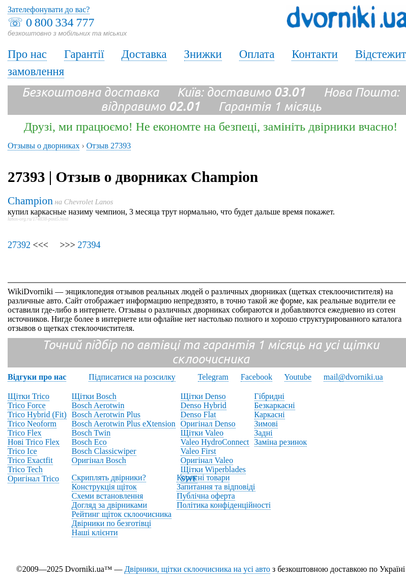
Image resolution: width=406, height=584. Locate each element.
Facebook (256, 377)
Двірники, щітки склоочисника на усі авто (197, 569)
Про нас (27, 54)
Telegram (213, 377)
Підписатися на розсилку (132, 377)
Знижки (203, 54)
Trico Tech (25, 469)
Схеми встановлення (107, 495)
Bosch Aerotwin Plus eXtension (124, 423)
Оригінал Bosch (99, 460)
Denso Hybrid (203, 405)
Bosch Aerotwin (98, 405)
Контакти (314, 54)
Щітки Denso (203, 396)
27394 (88, 245)
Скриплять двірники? (109, 477)
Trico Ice (22, 451)
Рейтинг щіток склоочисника (121, 514)
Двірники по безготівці (111, 523)
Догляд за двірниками (109, 505)
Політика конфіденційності (224, 505)
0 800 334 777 (60, 22)
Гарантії (84, 54)
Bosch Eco (89, 442)
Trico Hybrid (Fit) (37, 414)
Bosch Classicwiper (104, 451)
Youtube (298, 377)
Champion (30, 201)
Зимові (266, 423)
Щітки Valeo (202, 432)
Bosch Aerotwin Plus (106, 414)
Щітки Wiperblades (213, 469)
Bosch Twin (91, 432)
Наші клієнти (95, 532)
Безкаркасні (274, 405)
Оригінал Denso (208, 423)
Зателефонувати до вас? (49, 9)
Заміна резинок (280, 442)
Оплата (257, 54)
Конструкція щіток (104, 486)
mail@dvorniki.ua (353, 377)
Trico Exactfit (30, 460)
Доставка (144, 54)
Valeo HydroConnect (215, 442)
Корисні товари (203, 477)
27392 (19, 245)
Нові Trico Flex (34, 442)
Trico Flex (25, 432)
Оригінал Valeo (207, 460)
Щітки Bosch (94, 396)
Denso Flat (198, 414)
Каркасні (269, 414)
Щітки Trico (28, 396)
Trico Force (27, 405)
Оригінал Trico (33, 478)
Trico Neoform (32, 423)
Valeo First (198, 451)
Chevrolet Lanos (88, 202)
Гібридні (269, 396)
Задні (263, 432)
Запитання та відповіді (216, 486)
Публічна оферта (206, 495)
